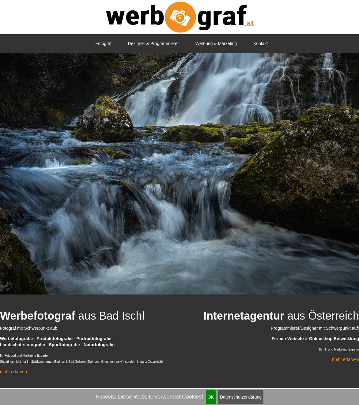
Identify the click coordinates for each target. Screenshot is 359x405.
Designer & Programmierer (153, 43)
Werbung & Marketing (216, 43)
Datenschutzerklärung (241, 397)
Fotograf (103, 43)
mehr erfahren (13, 371)
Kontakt (260, 43)
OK (211, 397)
